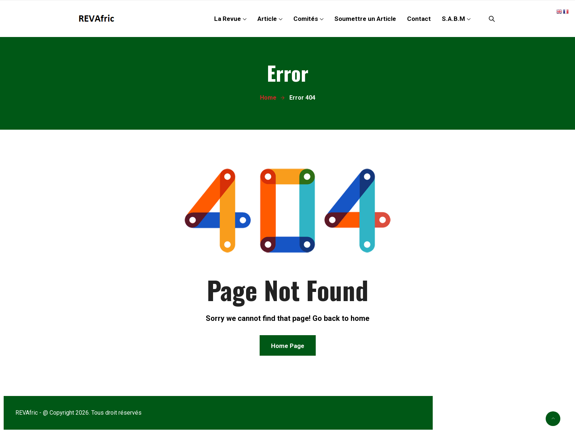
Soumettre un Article (365, 18)
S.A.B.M (453, 18)
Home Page (287, 345)
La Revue (227, 18)
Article (267, 18)
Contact (419, 18)
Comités (305, 18)
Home (268, 97)
